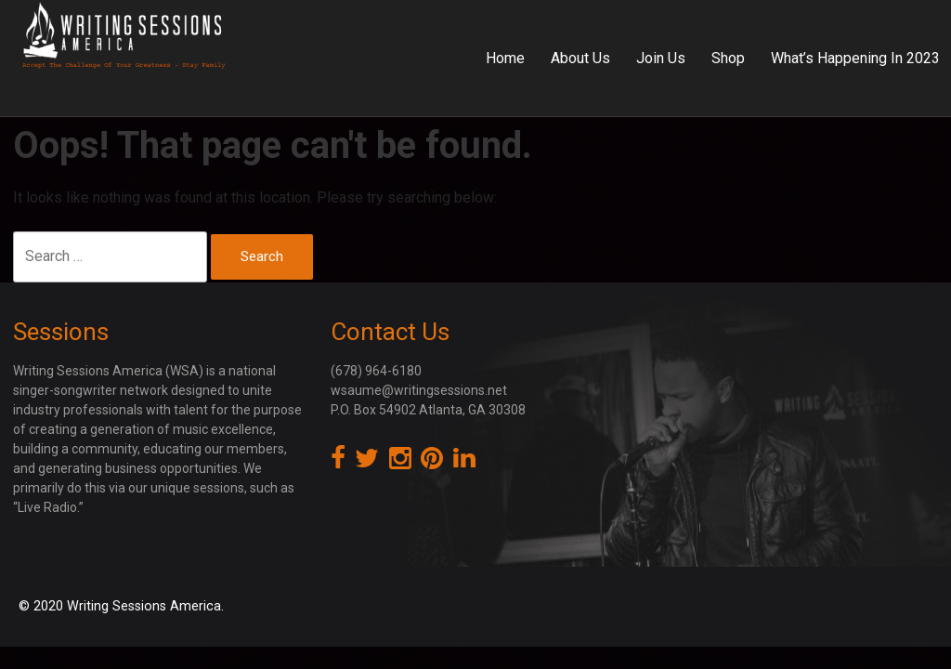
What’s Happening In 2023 (855, 58)
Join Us (660, 58)
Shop (728, 58)
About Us (580, 58)
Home (505, 58)
